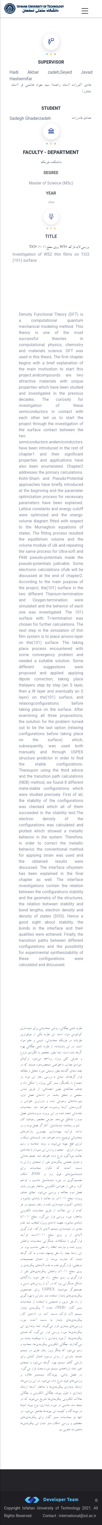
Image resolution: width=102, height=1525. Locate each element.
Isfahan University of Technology (51, 1508)
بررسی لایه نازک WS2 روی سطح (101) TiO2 (59, 248)
